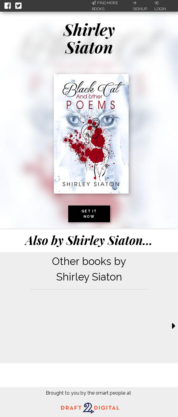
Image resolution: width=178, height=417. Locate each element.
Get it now (89, 214)
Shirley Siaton (89, 38)
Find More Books (105, 6)
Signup (140, 6)
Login (160, 6)
